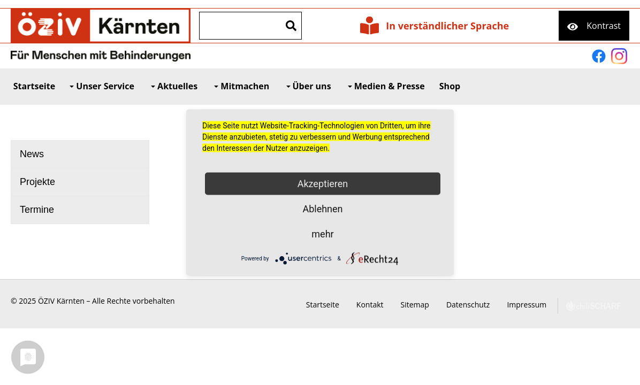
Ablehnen (322, 208)
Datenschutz (479, 304)
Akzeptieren (323, 183)
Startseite (334, 304)
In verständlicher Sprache (447, 25)
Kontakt (381, 304)
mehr (322, 234)
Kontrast (603, 26)
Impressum (538, 304)
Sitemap (427, 304)
